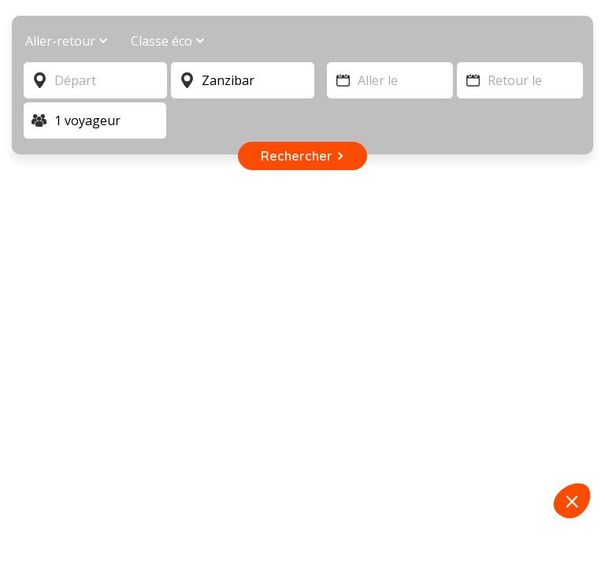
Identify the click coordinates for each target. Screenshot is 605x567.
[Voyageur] (95, 120)
